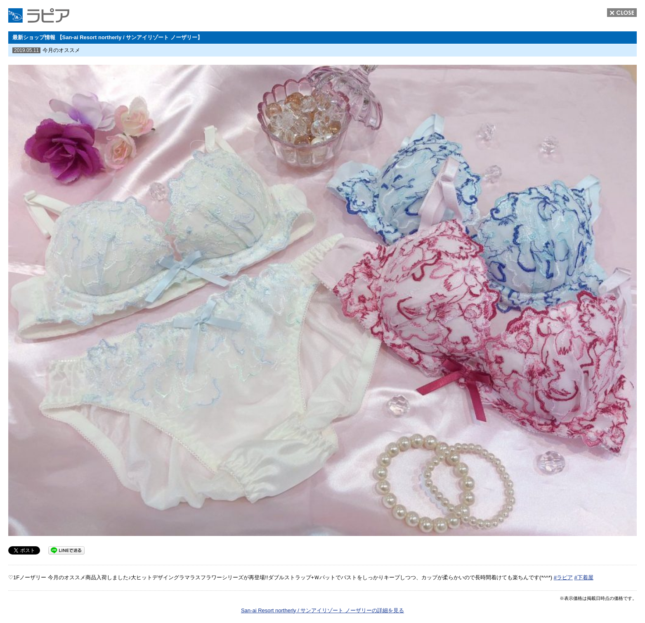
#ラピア (563, 577)
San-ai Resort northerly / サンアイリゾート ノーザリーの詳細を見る (322, 610)
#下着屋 (583, 577)
